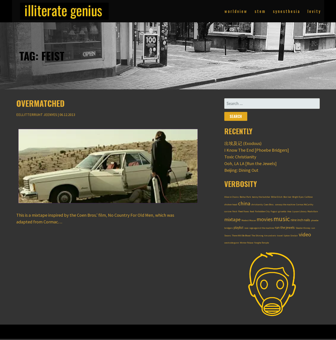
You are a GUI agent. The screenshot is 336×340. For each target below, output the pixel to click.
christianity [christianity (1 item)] (257, 204)
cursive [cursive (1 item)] (227, 211)
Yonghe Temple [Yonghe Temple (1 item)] (261, 242)
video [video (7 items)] (305, 234)
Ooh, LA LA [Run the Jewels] (250, 163)
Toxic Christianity (240, 157)
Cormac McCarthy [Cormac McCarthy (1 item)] (304, 204)
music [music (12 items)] (282, 219)
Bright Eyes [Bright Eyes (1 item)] (298, 196)
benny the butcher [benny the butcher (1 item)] (261, 196)
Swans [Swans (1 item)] (227, 235)
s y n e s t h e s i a (286, 11)
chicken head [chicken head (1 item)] (230, 204)
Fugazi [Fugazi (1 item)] (274, 211)
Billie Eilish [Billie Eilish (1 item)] (276, 196)
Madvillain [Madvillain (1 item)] (312, 211)
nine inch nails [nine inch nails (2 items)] (300, 220)
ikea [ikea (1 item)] (289, 211)
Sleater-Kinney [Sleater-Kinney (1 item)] (303, 228)
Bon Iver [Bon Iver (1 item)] (287, 196)
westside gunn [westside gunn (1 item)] (231, 242)
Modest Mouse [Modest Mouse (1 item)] (248, 220)
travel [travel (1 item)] (280, 235)
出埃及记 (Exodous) (243, 143)
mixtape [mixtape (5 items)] (232, 219)
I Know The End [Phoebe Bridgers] (256, 150)
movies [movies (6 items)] (265, 219)
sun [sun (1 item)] (313, 228)
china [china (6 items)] (244, 203)
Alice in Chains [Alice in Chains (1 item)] (231, 196)
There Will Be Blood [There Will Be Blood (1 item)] (241, 235)
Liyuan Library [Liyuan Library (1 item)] (299, 211)
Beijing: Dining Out (241, 170)
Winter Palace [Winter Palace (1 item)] (246, 242)
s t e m (260, 11)
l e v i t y (313, 11)
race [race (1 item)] (246, 228)
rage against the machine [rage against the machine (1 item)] (261, 228)
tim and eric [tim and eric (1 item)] (270, 235)
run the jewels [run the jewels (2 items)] (285, 227)
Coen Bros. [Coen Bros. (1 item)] (269, 204)
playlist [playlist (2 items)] (238, 227)
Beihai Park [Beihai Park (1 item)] (245, 196)
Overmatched (40, 103)
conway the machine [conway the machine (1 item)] (285, 204)
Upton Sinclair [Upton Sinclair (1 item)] (291, 235)
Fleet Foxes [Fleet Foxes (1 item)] (243, 211)
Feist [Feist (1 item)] (234, 211)
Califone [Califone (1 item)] (309, 196)
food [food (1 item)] (252, 211)
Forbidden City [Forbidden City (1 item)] (262, 211)
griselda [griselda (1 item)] (282, 211)
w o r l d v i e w (236, 11)
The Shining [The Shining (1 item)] (257, 235)
